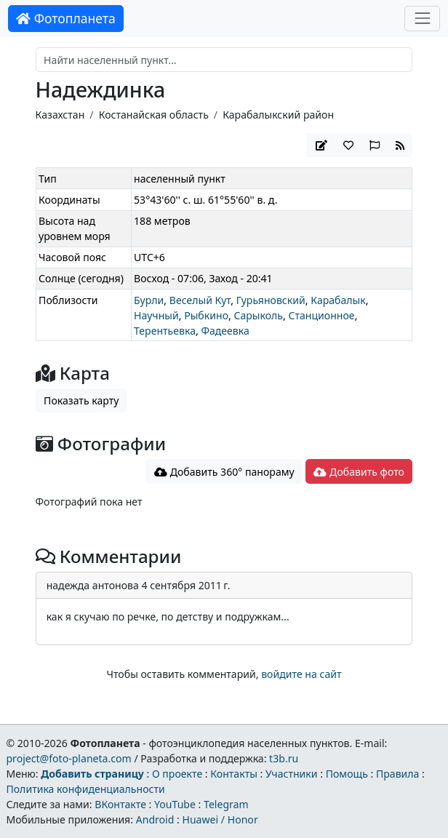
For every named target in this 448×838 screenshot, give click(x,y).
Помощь (347, 774)
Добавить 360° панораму (224, 472)
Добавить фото (358, 472)
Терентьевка (165, 331)
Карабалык (338, 300)
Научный (156, 315)
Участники (291, 774)
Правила (397, 774)
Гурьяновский (270, 300)
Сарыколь (258, 315)
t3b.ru (283, 758)
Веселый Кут (200, 300)
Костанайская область (154, 114)
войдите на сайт (301, 674)
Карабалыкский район (278, 114)
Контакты (233, 774)
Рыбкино (206, 315)
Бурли (149, 300)
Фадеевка (225, 331)
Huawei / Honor (219, 819)
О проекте (177, 774)
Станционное (321, 315)
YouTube (175, 804)
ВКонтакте (120, 804)
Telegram (226, 804)
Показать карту (81, 400)
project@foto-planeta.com (68, 758)
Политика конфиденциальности (85, 789)
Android (155, 819)
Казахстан (60, 114)
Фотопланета (66, 18)
